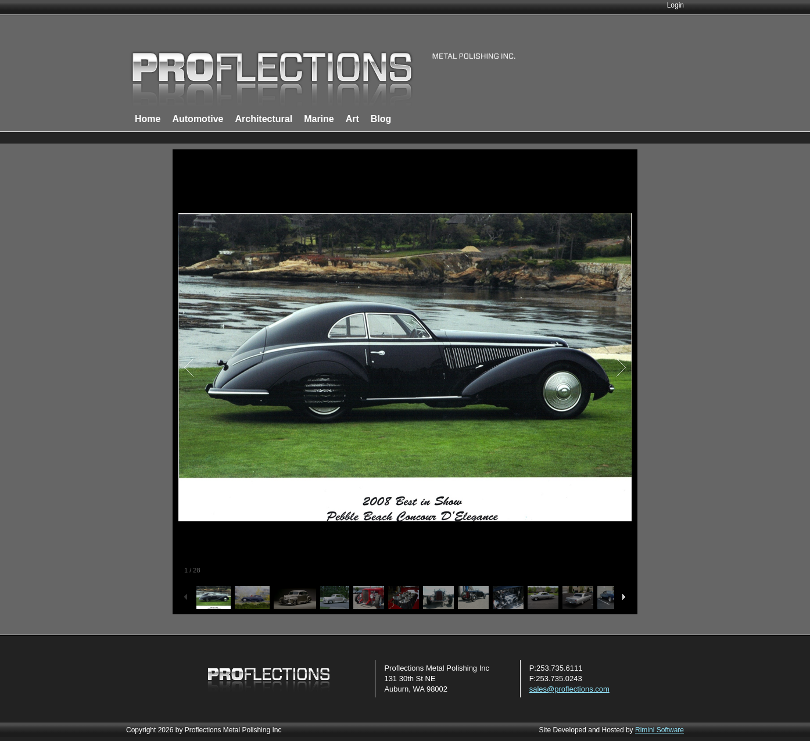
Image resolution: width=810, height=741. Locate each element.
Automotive (197, 119)
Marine (319, 119)
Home (147, 119)
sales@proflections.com (569, 689)
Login (675, 5)
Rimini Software (659, 730)
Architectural (263, 119)
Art (352, 119)
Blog (381, 119)
